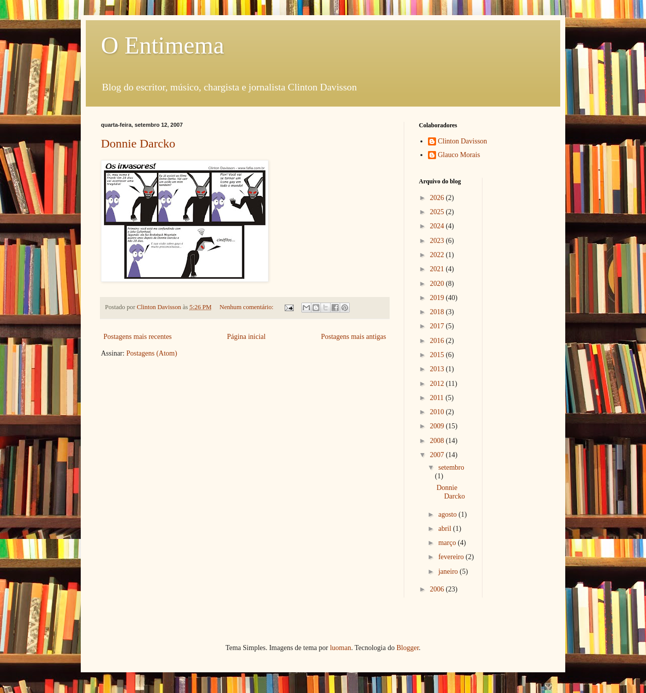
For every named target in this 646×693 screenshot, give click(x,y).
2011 (438, 398)
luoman (340, 648)
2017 (438, 326)
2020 (438, 283)
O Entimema (162, 45)
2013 (438, 369)
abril (445, 528)
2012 (438, 383)
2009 (438, 426)
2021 (438, 269)
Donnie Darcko (138, 143)
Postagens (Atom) (151, 353)
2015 (438, 355)
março (447, 543)
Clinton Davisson (463, 141)
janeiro (448, 571)
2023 (438, 240)
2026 (438, 198)
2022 (438, 255)
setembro (451, 467)
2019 (438, 298)
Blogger (407, 648)
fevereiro (451, 557)
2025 (438, 212)
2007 (438, 455)
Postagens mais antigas (353, 336)
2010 (438, 412)
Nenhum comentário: (247, 307)
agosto (448, 514)
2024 (438, 226)
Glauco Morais (459, 155)
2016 (438, 340)
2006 (438, 589)
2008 (438, 440)
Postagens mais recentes (137, 336)
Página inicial (246, 336)
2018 (438, 312)
